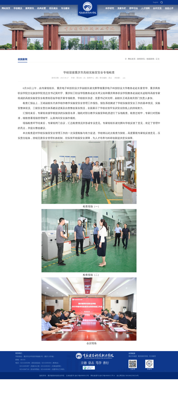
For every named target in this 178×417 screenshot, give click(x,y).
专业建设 (65, 8)
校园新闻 (150, 59)
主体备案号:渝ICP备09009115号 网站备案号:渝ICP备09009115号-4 (90, 375)
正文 (158, 59)
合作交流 (157, 8)
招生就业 (53, 8)
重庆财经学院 (143, 356)
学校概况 (18, 8)
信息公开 (169, 8)
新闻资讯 (29, 8)
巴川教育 (152, 356)
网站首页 (6, 8)
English (155, 2)
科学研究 (109, 8)
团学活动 (133, 8)
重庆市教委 (133, 356)
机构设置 (41, 8)
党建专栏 (121, 8)
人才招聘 (145, 8)
